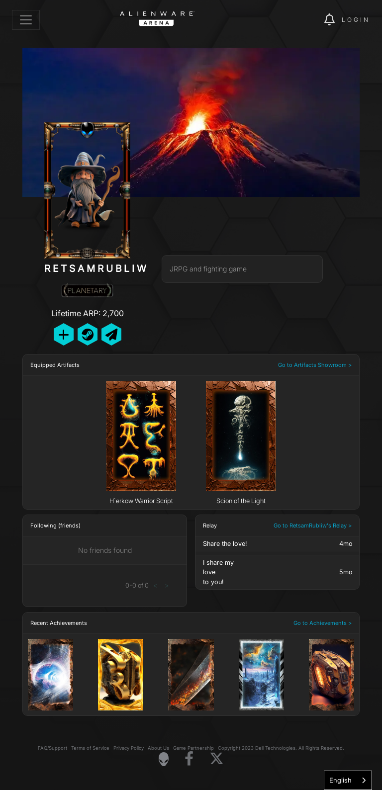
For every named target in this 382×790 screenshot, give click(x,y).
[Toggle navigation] (26, 20)
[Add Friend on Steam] (87, 334)
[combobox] (348, 780)
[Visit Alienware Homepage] (164, 759)
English (340, 780)
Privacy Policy (128, 748)
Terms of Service (90, 748)
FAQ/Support (52, 748)
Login (356, 19)
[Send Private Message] (111, 334)
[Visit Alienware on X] (216, 759)
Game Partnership (193, 748)
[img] (299, 20)
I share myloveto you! (218, 572)
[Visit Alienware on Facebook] (189, 759)
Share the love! (225, 543)
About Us (158, 748)
